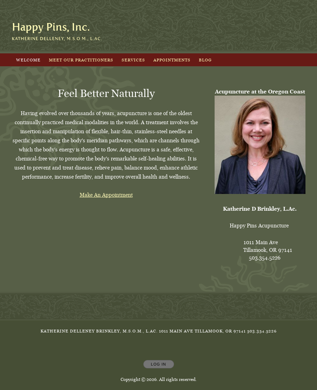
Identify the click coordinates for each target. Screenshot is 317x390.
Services (133, 60)
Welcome (28, 60)
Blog (205, 60)
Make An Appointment (106, 194)
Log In (158, 364)
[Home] (51, 27)
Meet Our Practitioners (81, 60)
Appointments (171, 60)
